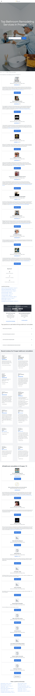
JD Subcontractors (17, 631)
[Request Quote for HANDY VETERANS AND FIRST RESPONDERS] (17, 207)
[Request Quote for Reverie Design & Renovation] (17, 610)
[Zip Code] (15, 38)
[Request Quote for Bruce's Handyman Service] (17, 112)
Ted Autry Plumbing (17, 506)
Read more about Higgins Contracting (18, 165)
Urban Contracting (17, 587)
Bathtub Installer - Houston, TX (22, 688)
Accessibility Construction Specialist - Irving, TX (24, 687)
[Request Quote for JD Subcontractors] (17, 635)
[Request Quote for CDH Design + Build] (17, 579)
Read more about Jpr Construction (13, 128)
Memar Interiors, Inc (17, 82)
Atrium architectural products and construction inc (17, 487)
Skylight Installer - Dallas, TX (4, 687)
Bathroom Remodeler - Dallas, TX (22, 683)
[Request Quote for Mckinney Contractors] (17, 673)
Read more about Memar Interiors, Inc (17, 89)
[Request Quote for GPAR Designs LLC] (17, 563)
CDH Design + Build (17, 571)
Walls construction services (17, 618)
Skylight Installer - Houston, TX (22, 684)
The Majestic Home (17, 139)
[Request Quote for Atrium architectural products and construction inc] (17, 498)
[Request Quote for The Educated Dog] (17, 264)
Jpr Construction (17, 120)
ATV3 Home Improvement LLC (17, 473)
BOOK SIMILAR (17, 676)
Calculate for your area (10, 321)
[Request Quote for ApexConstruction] (17, 532)
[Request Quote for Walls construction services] (17, 622)
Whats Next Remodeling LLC (17, 540)
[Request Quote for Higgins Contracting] (17, 168)
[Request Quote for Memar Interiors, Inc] (17, 93)
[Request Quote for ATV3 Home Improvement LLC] (17, 479)
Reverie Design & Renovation (17, 603)
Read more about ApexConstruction (16, 529)
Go (24, 38)
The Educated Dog (17, 253)
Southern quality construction (17, 656)
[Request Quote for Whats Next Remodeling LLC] (17, 545)
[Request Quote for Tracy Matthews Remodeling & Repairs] (17, 648)
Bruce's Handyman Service (17, 101)
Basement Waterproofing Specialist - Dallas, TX (7, 688)
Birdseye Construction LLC (17, 215)
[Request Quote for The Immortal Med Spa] (17, 245)
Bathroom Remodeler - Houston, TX (6, 684)
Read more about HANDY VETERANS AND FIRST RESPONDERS (19, 204)
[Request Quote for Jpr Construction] (17, 131)
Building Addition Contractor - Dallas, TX (6, 683)
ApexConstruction (17, 523)
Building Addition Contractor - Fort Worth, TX (24, 691)
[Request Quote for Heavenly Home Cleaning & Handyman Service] (17, 188)
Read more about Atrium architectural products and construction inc (21, 495)
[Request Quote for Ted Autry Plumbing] (17, 515)
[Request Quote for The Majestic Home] (17, 149)
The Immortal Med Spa (17, 234)
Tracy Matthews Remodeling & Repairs (17, 643)
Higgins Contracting (17, 157)
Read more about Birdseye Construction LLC (23, 223)
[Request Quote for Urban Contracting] (17, 595)
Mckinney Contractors (17, 668)
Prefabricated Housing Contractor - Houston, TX (7, 691)
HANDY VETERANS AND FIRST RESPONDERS (17, 196)
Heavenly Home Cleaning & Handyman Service (17, 176)
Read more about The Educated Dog (24, 260)
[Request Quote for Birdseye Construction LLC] (17, 226)
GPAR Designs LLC (17, 553)
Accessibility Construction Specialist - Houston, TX (8, 692)
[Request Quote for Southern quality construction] (17, 660)
